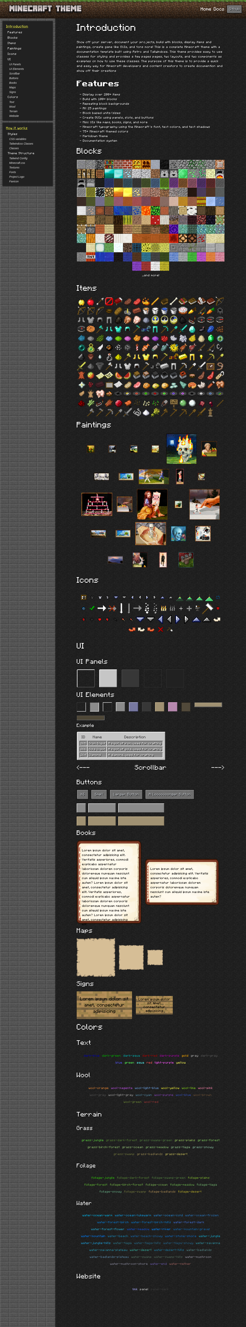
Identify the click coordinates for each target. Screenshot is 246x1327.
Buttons (13, 78)
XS (83, 794)
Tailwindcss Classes (21, 143)
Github (234, 9)
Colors (13, 97)
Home (206, 9)
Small (99, 794)
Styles (13, 134)
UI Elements (16, 68)
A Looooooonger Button (170, 794)
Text (11, 102)
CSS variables (17, 139)
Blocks (13, 37)
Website (14, 115)
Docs (219, 9)
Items (12, 43)
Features (15, 32)
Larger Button (126, 794)
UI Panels (15, 64)
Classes (14, 148)
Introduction (17, 26)
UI (9, 59)
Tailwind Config (18, 158)
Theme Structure (21, 153)
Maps (12, 87)
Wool (12, 106)
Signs (12, 92)
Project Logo (16, 176)
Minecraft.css (17, 162)
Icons (12, 53)
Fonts (12, 172)
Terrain (13, 111)
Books (13, 82)
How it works (17, 128)
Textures (14, 167)
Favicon (14, 181)
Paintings (15, 48)
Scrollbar (14, 73)
